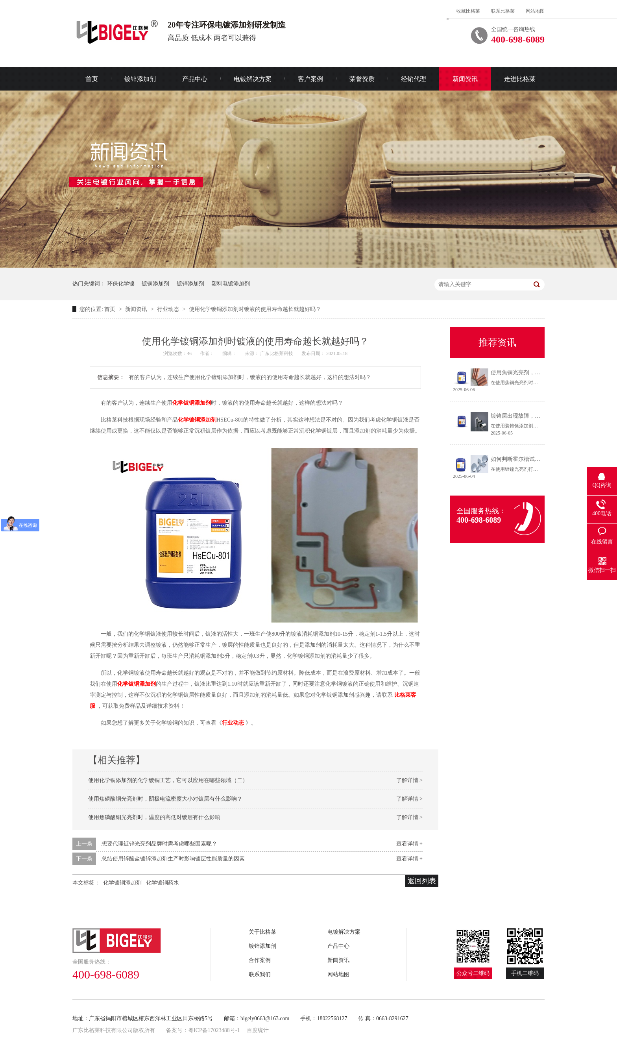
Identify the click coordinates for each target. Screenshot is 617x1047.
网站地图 (535, 11)
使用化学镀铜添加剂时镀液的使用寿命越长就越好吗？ (255, 309)
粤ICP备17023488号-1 (214, 1030)
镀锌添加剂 (140, 79)
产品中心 (194, 79)
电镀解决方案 (253, 79)
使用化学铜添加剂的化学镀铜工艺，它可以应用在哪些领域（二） (168, 780)
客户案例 (310, 79)
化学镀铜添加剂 (191, 403)
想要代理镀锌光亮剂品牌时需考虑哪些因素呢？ (159, 844)
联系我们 (260, 974)
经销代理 (413, 79)
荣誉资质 (362, 79)
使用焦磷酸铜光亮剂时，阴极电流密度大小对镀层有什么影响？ (165, 799)
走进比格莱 (520, 79)
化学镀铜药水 (162, 883)
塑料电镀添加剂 (230, 284)
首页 (91, 79)
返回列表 (422, 881)
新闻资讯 (465, 79)
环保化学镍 (121, 284)
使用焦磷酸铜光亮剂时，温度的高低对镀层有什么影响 (154, 817)
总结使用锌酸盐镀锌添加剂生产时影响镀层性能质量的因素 (173, 859)
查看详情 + (409, 844)
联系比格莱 (503, 11)
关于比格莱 (262, 932)
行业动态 (169, 309)
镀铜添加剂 (155, 284)
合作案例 (260, 960)
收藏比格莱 (468, 11)
